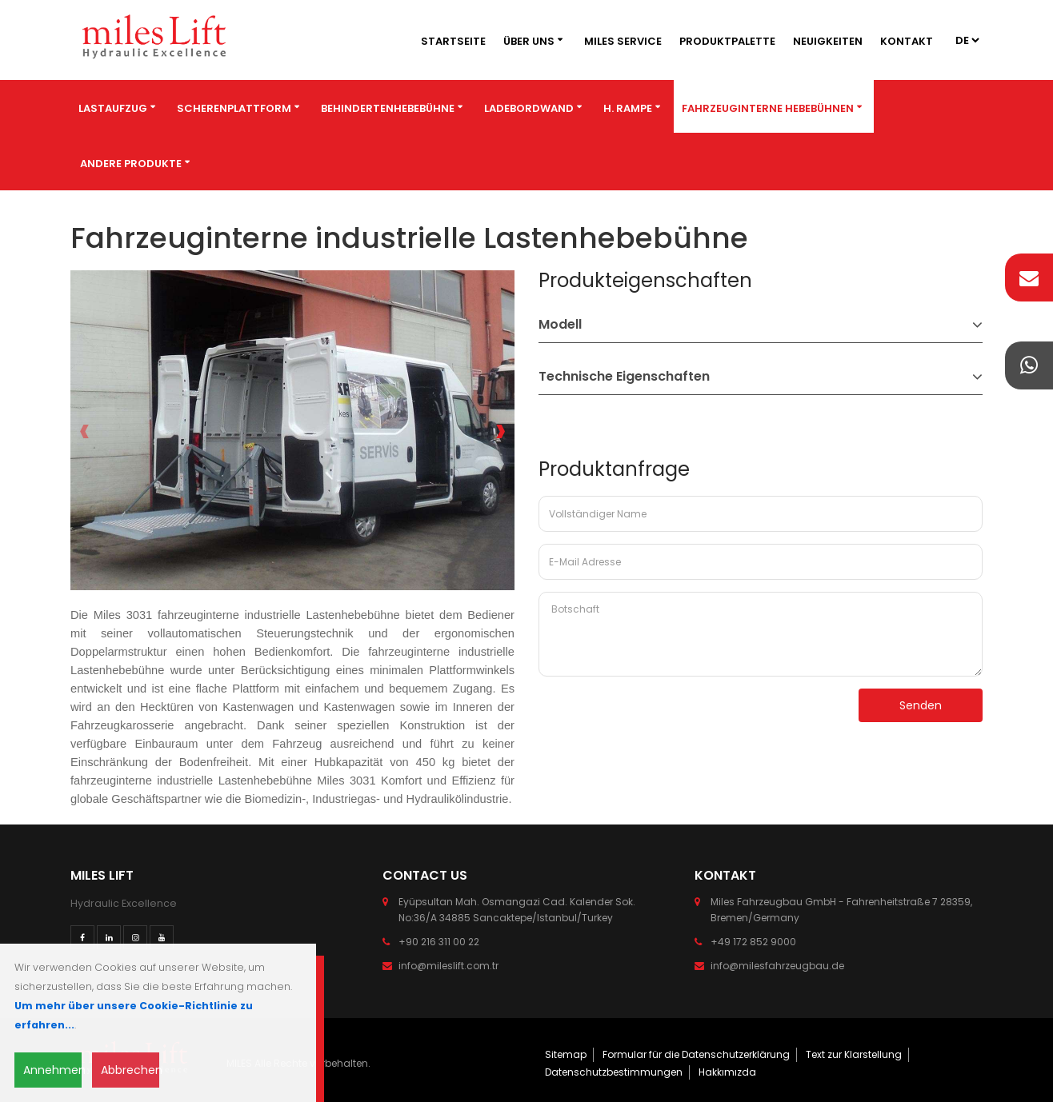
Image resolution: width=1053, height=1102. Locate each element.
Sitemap (566, 1054)
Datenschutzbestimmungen (614, 1072)
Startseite (453, 41)
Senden (920, 705)
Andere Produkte (131, 163)
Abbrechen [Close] (130, 1070)
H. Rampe (627, 108)
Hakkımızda (727, 1072)
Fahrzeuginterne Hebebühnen (768, 108)
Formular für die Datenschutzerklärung (696, 1054)
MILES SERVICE (623, 41)
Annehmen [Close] (52, 1070)
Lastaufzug (112, 108)
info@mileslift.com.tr (448, 965)
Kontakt (906, 41)
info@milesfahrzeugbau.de (777, 965)
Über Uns (529, 41)
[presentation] (84, 430)
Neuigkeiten (828, 41)
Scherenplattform (234, 108)
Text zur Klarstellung (854, 1054)
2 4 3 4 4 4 (967, 40)
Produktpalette (727, 41)
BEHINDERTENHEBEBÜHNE (387, 108)
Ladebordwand (529, 108)
